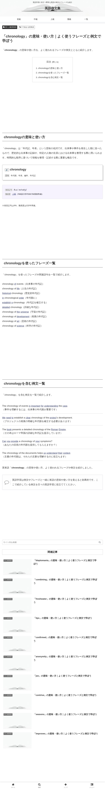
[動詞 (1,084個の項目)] (98, 739)
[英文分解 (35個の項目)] (8, 752)
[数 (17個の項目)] (99, 752)
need (8, 418)
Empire (63, 429)
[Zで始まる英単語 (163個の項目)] (11, 748)
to (13, 418)
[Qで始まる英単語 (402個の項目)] (63, 743)
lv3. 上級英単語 (9, 27)
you (9, 441)
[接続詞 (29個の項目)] (54, 752)
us (44, 453)
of (15, 284)
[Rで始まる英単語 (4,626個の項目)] (12, 729)
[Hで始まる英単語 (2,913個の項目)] (47, 734)
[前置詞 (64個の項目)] (63, 748)
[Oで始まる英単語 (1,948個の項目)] (30, 739)
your (38, 441)
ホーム (18, 776)
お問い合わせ (87, 776)
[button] (100, 542)
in (3, 298)
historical (6, 293)
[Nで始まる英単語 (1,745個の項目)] (66, 739)
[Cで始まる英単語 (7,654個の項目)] (32, 725)
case (66, 406)
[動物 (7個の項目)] (66, 757)
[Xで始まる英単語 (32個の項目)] (31, 752)
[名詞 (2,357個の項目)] (98, 734)
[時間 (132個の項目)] (32, 748)
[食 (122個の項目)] (40, 748)
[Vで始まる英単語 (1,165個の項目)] (85, 739)
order (21, 298)
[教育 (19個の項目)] (83, 752)
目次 (48, 62)
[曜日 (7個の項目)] (80, 757)
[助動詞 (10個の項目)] (37, 757)
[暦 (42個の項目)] (99, 748)
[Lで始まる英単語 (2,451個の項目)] (84, 734)
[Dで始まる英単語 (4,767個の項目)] (93, 725)
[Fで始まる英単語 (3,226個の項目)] (29, 734)
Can (4, 441)
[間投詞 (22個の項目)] (73, 752)
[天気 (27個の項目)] (64, 752)
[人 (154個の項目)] (24, 748)
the (18, 312)
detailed (6, 307)
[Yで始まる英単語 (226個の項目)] (93, 743)
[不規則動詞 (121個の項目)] (51, 748)
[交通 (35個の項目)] (18, 752)
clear (28, 418)
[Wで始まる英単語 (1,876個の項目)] (48, 739)
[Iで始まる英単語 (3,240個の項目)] (11, 734)
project (54, 418)
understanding (52, 406)
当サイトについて (52, 776)
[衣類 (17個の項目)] (92, 752)
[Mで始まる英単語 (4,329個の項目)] (52, 729)
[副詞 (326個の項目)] (78, 743)
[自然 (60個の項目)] (83, 748)
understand (52, 453)
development (23, 316)
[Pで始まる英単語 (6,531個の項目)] (52, 725)
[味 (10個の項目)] (51, 757)
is (30, 406)
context (68, 453)
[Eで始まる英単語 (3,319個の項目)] (93, 729)
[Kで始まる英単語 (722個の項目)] (23, 743)
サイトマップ (27, 780)
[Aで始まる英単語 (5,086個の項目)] (72, 725)
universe (25, 312)
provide (15, 441)
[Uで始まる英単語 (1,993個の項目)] (11, 739)
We (4, 418)
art (18, 321)
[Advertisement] (52, 105)
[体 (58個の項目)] (91, 748)
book (9, 429)
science (21, 326)
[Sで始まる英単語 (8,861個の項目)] (12, 725)
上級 (14, 194)
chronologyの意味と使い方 (50, 68)
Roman (55, 429)
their (61, 453)
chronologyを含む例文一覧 (50, 77)
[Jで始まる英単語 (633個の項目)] (43, 743)
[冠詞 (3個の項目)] (95, 757)
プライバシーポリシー (78, 780)
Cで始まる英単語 (26, 27)
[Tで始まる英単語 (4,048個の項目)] (72, 729)
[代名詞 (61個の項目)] (74, 748)
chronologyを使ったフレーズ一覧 (53, 73)
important (36, 406)
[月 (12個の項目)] (22, 757)
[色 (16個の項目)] (8, 757)
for (43, 406)
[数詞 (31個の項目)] (45, 752)
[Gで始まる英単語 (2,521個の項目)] (66, 734)
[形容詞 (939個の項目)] (8, 743)
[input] (52, 542)
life (18, 288)
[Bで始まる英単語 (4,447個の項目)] (32, 729)
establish (6, 302)
